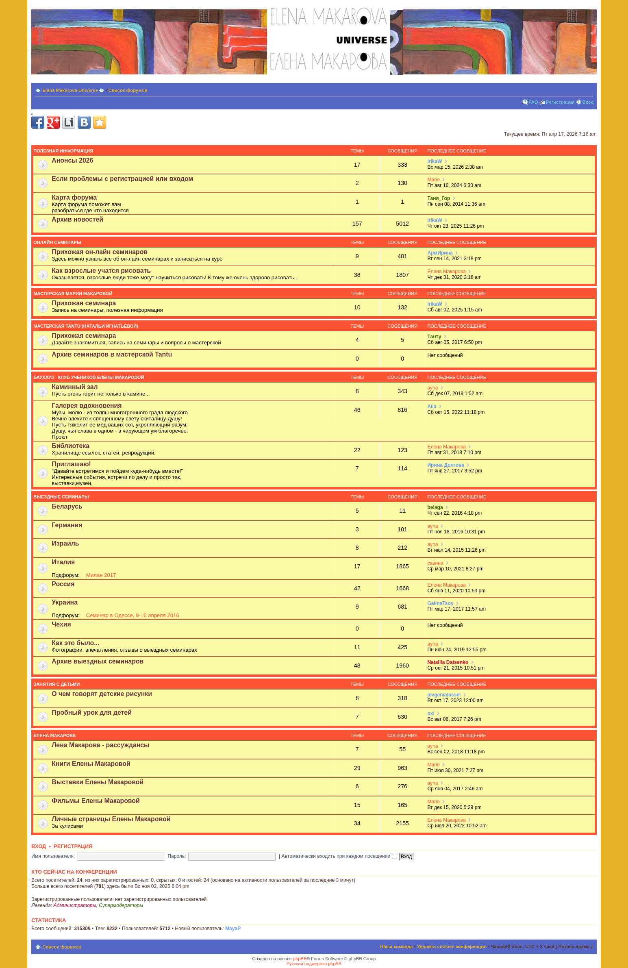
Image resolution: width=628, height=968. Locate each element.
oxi (430, 713)
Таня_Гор (438, 198)
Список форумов (128, 90)
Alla (431, 406)
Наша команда (396, 946)
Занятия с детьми (56, 684)
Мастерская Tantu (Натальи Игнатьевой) (85, 326)
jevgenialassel (444, 695)
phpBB (299, 958)
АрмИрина (439, 253)
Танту (434, 336)
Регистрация (560, 102)
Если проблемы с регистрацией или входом (122, 178)
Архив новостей (77, 219)
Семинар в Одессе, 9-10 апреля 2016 (132, 615)
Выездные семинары (61, 496)
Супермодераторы (121, 905)
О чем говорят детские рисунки (102, 693)
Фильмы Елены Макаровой (96, 800)
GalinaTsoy (440, 603)
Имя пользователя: (53, 856)
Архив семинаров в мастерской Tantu (112, 354)
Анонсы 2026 (72, 160)
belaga (435, 507)
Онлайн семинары (57, 242)
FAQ (533, 102)
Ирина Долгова (445, 465)
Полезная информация (63, 150)
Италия (63, 562)
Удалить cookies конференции (452, 946)
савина (435, 563)
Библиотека (70, 445)
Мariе (433, 180)
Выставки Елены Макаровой (97, 782)
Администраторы (75, 905)
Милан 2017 (101, 575)
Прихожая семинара (84, 303)
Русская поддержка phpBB (314, 963)
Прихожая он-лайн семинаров (100, 251)
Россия (63, 584)
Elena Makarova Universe (70, 90)
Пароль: (176, 856)
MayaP (233, 928)
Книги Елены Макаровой (91, 763)
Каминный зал (75, 386)
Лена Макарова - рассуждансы (100, 745)
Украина (65, 602)
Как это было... (75, 643)
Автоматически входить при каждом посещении (339, 856)
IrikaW (434, 161)
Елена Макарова (446, 271)
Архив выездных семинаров (97, 661)
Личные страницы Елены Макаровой (111, 819)
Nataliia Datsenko (447, 662)
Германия (67, 525)
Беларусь (67, 506)
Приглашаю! (71, 464)
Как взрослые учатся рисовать (101, 270)
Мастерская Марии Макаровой (72, 293)
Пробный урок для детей (92, 712)
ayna (432, 388)
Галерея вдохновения (87, 405)
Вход (588, 102)
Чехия (61, 624)
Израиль (65, 543)
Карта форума (74, 197)
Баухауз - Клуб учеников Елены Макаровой (88, 377)
